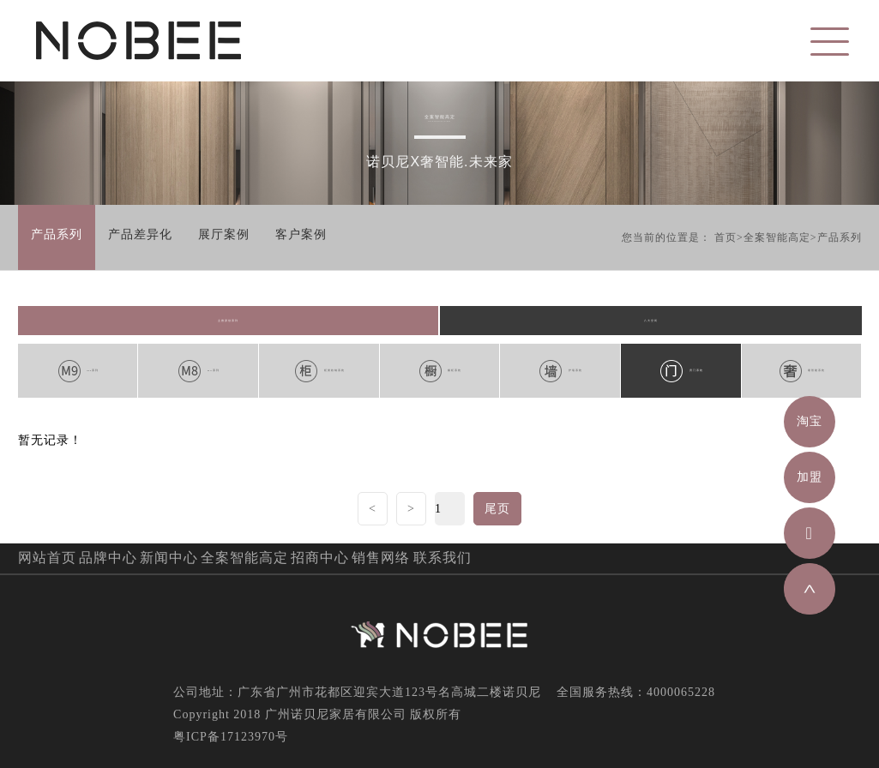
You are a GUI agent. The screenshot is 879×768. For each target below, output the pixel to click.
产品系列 (56, 234)
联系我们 (442, 557)
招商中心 (320, 557)
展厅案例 (224, 234)
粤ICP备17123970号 (230, 736)
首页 (725, 237)
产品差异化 (140, 234)
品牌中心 (108, 557)
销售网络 (381, 557)
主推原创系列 (228, 320)
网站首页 (47, 557)
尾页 (497, 508)
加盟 (809, 477)
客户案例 (301, 234)
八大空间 (651, 320)
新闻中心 (169, 557)
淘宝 (809, 421)
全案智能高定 (777, 237)
